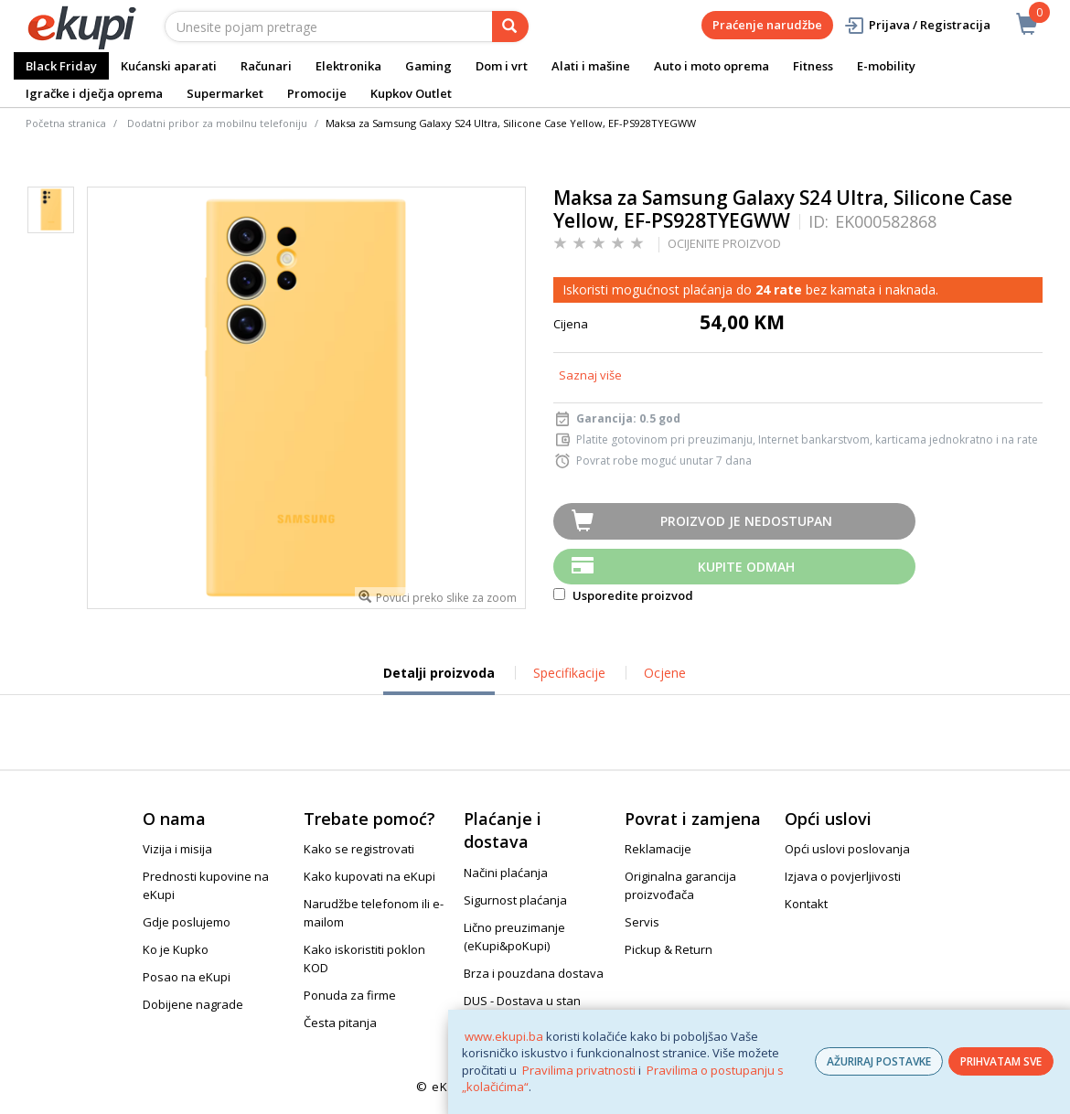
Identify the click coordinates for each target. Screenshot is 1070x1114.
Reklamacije (658, 849)
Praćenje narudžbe (767, 24)
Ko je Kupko (176, 949)
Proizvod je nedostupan (746, 521)
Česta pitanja (340, 1022)
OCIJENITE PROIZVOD (724, 243)
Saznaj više (590, 375)
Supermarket (225, 93)
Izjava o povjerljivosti (843, 876)
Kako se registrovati (359, 849)
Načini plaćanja (506, 872)
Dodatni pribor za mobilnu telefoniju (217, 123)
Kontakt (806, 903)
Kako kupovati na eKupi (369, 876)
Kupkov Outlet (411, 93)
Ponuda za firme (350, 995)
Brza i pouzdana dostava (534, 973)
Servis (642, 922)
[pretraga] (510, 26)
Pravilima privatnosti (579, 1070)
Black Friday (61, 66)
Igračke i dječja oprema (94, 93)
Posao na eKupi (186, 977)
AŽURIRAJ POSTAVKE (879, 1061)
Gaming (428, 66)
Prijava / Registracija (916, 25)
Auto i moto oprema (711, 66)
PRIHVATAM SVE (1001, 1061)
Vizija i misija (177, 849)
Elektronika (348, 66)
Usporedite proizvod (623, 595)
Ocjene (665, 672)
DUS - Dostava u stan (522, 1000)
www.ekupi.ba (504, 1036)
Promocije (317, 93)
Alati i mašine (590, 66)
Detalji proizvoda (439, 679)
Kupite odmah (746, 566)
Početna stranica (66, 123)
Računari (266, 66)
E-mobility (886, 66)
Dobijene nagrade (193, 1004)
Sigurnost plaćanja (515, 900)
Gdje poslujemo (186, 922)
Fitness (813, 66)
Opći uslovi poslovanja (847, 849)
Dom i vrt (502, 66)
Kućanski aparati (169, 66)
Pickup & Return (668, 949)
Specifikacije (569, 672)
